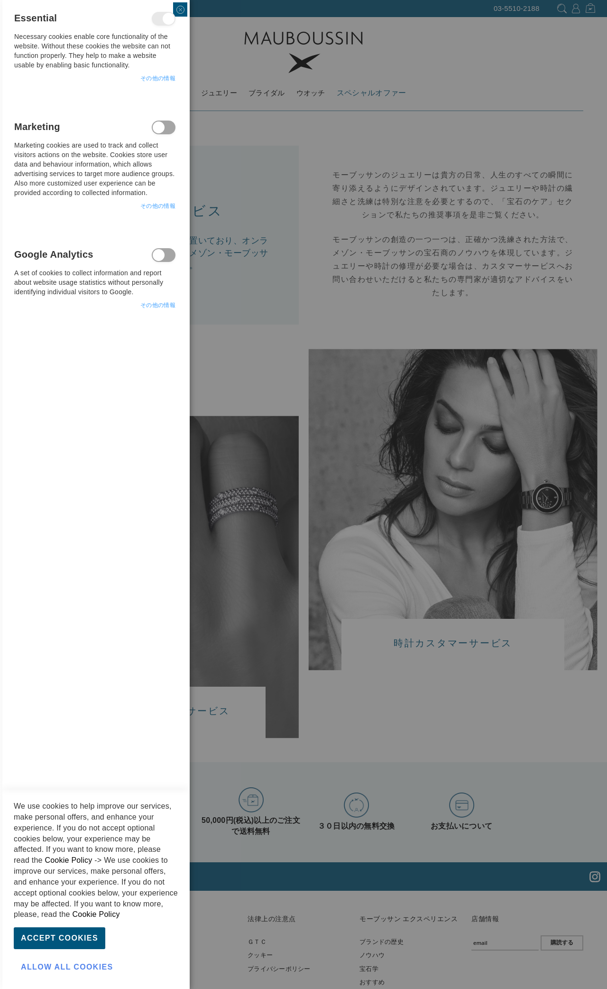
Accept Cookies (59, 938)
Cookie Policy (68, 860)
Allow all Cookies (67, 967)
